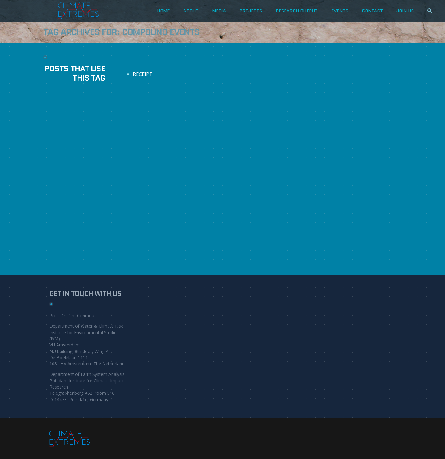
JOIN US (405, 10)
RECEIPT (143, 74)
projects (250, 10)
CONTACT (372, 10)
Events (339, 10)
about (190, 10)
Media (219, 10)
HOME (163, 10)
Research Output (297, 10)
